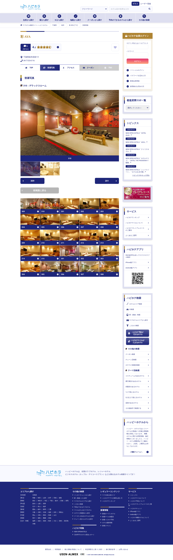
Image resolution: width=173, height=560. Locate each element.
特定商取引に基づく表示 (93, 549)
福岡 (33, 521)
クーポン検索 (138, 354)
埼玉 (45, 501)
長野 (44, 503)
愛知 (33, 509)
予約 (108, 68)
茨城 (61, 501)
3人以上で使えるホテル (138, 397)
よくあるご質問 (138, 235)
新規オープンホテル (107, 514)
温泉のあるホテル (138, 403)
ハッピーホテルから (137, 422)
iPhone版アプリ (138, 262)
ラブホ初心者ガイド (107, 495)
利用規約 (58, 549)
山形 (44, 498)
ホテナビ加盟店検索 (138, 365)
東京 (33, 501)
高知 (49, 518)
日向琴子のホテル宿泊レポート (83, 535)
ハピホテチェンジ (135, 508)
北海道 (34, 495)
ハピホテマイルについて (138, 223)
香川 (33, 518)
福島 (60, 498)
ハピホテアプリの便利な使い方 (111, 498)
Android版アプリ (138, 268)
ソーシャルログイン (137, 70)
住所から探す (28, 17)
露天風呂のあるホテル (138, 381)
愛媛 (44, 518)
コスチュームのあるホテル (138, 376)
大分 (55, 521)
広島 (39, 515)
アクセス (68, 68)
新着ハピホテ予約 (107, 520)
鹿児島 (66, 521)
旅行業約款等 (110, 549)
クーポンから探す (94, 17)
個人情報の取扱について (73, 549)
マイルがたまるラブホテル (82, 510)
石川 (33, 506)
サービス (131, 211)
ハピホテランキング (138, 217)
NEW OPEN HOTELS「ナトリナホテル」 (137, 148)
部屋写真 (49, 68)
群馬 (67, 501)
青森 (33, 498)
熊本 (49, 521)
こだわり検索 (133, 326)
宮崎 (60, 521)
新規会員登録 (134, 81)
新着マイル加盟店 (107, 517)
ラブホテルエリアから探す (137, 320)
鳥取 (44, 515)
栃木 (56, 501)
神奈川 (40, 501)
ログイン (137, 61)
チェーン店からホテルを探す (82, 519)
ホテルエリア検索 (134, 304)
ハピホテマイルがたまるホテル (136, 341)
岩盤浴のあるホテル (138, 387)
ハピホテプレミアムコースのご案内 (138, 229)
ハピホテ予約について (136, 501)
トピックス (133, 123)
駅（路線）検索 (133, 315)
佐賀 (39, 521)
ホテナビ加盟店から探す (81, 513)
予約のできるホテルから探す (120, 17)
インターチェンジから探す (82, 495)
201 (111, 181)
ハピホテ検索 (134, 298)
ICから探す (59, 17)
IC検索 (130, 309)
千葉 (51, 501)
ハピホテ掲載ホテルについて (138, 517)
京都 (44, 512)
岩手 (49, 498)
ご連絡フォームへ (136, 452)
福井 (44, 506)
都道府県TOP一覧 (136, 100)
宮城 (55, 498)
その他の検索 (144, 17)
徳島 (39, 518)
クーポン (88, 68)
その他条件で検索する (138, 408)
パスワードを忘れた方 (138, 75)
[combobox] (127, 9)
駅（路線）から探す (79, 498)
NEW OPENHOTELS (79, 532)
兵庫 (39, 512)
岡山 (33, 515)
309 (28, 181)
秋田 (39, 498)
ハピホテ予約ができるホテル (135, 333)
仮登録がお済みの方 (137, 86)
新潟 (33, 503)
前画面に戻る (34, 190)
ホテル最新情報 (106, 523)
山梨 (39, 503)
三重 (49, 509)
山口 (55, 515)
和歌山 (61, 512)
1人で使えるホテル (138, 392)
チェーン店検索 (138, 360)
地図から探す (75, 17)
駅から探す (44, 17)
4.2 (34, 47)
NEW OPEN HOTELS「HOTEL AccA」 (136, 132)
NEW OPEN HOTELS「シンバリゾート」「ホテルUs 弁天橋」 (137, 169)
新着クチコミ (105, 526)
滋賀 (49, 512)
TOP (29, 68)
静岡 (44, 509)
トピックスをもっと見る (140, 175)
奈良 (55, 512)
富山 (39, 506)
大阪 (33, 512)
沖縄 (33, 524)
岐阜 (39, 509)
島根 (49, 515)
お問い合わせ (123, 549)
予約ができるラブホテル (81, 507)
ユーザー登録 (145, 4)
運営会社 (48, 549)
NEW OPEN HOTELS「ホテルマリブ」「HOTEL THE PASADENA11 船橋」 (137, 159)
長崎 (44, 521)
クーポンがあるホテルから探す (83, 516)
